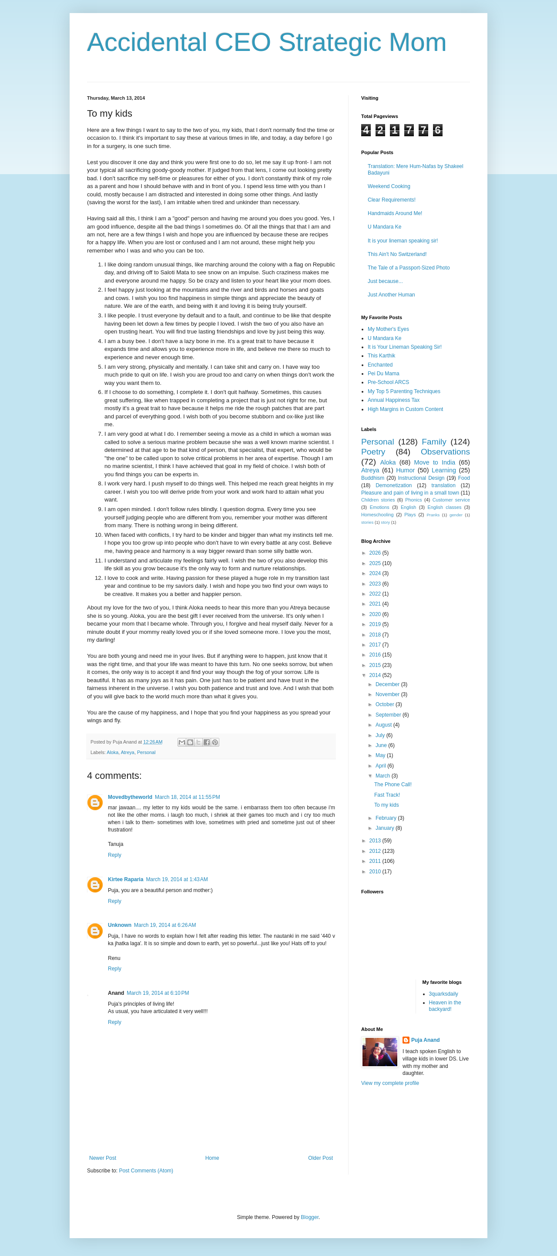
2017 (376, 645)
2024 (376, 573)
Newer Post (102, 1158)
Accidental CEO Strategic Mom (267, 42)
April (381, 766)
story (385, 522)
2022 (376, 594)
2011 (376, 861)
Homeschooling (377, 514)
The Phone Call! (393, 784)
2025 (376, 563)
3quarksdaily (443, 994)
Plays (410, 514)
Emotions (379, 507)
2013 (376, 841)
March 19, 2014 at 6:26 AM (165, 925)
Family (434, 441)
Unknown (119, 925)
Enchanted (380, 365)
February (387, 818)
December (388, 684)
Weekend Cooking (389, 186)
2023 (376, 584)
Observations (445, 451)
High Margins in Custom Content (405, 409)
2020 (376, 614)
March (384, 776)
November (388, 694)
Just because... (385, 281)
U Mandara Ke (384, 227)
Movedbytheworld (130, 797)
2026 (376, 553)
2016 (376, 655)
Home (212, 1158)
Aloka (112, 752)
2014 (376, 675)
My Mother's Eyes (388, 329)
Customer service (451, 499)
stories (367, 522)
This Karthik (381, 356)
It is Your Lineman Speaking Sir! (405, 347)
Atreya (127, 752)
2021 (376, 604)
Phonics (413, 499)
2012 (376, 851)
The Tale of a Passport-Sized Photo (409, 268)
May (381, 755)
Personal (146, 752)
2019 (376, 624)
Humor (405, 470)
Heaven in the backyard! (445, 1006)
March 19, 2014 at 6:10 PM (158, 993)
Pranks (433, 514)
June (382, 745)
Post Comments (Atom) (146, 1171)
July (381, 735)
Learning (444, 470)
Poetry (373, 451)
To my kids (386, 805)
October (386, 704)
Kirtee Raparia (125, 879)
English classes (444, 507)
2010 (376, 872)
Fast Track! (387, 795)
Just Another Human (391, 295)
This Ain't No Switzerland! (397, 254)
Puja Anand (425, 1040)
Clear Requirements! (392, 200)
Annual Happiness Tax (393, 400)
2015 (376, 665)
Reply (114, 855)
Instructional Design (421, 478)
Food (464, 478)
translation (443, 485)
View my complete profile (390, 1083)
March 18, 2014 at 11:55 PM (187, 797)
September (389, 715)
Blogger (310, 1217)
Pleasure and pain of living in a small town (410, 493)
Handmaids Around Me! (395, 213)
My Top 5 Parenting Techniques (404, 391)
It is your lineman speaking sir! (403, 241)
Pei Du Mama (383, 373)
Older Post (320, 1158)
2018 (376, 635)
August (384, 725)
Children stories (378, 499)
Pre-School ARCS (388, 382)
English (408, 507)
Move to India (435, 462)
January (386, 828)
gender (456, 514)
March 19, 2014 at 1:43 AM (177, 879)
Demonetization (394, 485)
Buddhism (372, 478)
